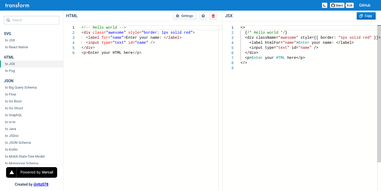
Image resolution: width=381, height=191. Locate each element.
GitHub (364, 5)
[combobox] (31, 21)
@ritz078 (40, 184)
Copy (366, 16)
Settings (184, 16)
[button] (203, 16)
